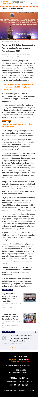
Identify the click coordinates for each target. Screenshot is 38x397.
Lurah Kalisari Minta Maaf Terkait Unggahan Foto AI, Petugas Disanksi (21, 338)
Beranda (4, 9)
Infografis (28, 381)
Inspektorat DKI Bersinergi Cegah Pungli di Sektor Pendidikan (9, 297)
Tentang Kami (11, 381)
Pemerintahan (17, 9)
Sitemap (21, 381)
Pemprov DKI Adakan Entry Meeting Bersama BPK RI (17, 125)
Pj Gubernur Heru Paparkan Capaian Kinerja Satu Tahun (10, 316)
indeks (32, 332)
